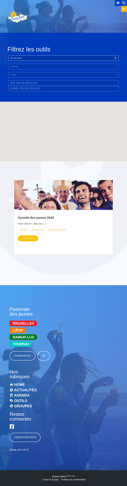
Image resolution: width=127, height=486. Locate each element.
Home (19, 385)
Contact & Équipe (50, 479)
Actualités (25, 390)
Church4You (22, 356)
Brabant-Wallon (63, 476)
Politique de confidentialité (73, 479)
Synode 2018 (38, 230)
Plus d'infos (28, 238)
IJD (43, 356)
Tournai (21, 344)
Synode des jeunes (57, 230)
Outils (20, 401)
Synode (23, 230)
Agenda (22, 395)
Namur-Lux (23, 337)
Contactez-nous (25, 437)
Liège (18, 330)
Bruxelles (23, 323)
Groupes (23, 406)
